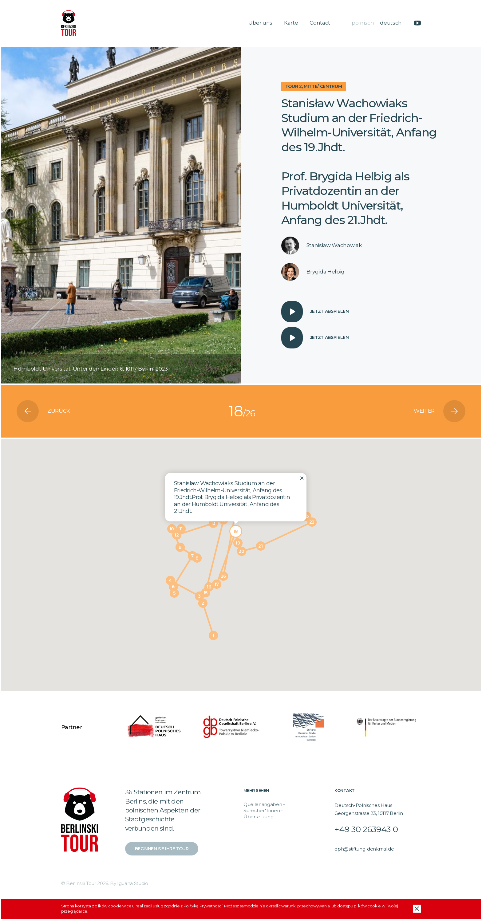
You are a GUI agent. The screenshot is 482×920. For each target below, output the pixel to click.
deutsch (391, 23)
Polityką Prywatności (203, 905)
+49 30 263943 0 (366, 829)
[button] (213, 635)
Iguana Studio (132, 883)
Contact (320, 23)
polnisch (363, 23)
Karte (291, 23)
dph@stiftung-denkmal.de (364, 849)
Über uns (260, 23)
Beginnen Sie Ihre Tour (162, 848)
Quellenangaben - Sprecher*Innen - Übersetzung (264, 810)
